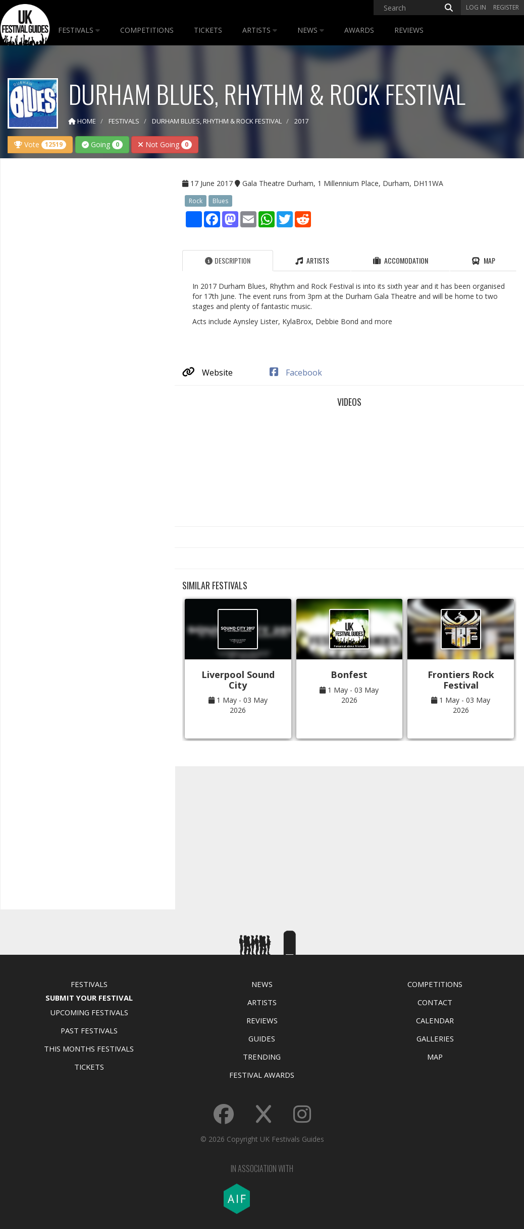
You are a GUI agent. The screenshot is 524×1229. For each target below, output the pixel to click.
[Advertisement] (84, 324)
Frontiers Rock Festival (461, 679)
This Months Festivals (89, 1048)
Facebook (296, 372)
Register (506, 7)
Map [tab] (483, 260)
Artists (259, 30)
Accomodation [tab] (400, 260)
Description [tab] (227, 260)
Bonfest (349, 674)
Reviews (409, 30)
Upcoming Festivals (89, 1012)
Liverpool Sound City (238, 679)
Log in (476, 7)
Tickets (208, 30)
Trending (262, 1057)
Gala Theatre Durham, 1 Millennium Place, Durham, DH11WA (342, 183)
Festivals (79, 30)
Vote (40, 144)
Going (102, 144)
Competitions (147, 30)
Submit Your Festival (89, 998)
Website (207, 372)
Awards (359, 30)
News (310, 30)
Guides (261, 1038)
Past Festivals (89, 1030)
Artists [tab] (312, 260)
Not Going (165, 144)
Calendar (435, 1020)
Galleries (435, 1038)
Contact (434, 1002)
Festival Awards (261, 1075)
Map (435, 1057)
